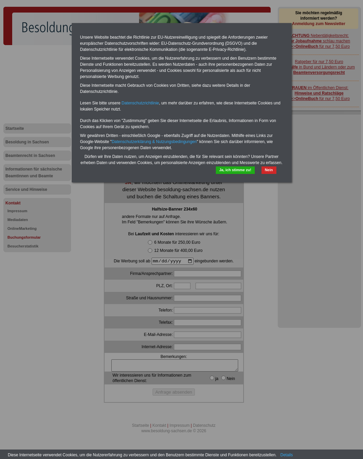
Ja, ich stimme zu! (235, 170)
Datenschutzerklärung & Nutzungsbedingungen (154, 141)
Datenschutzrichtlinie (140, 103)
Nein (269, 170)
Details (286, 455)
